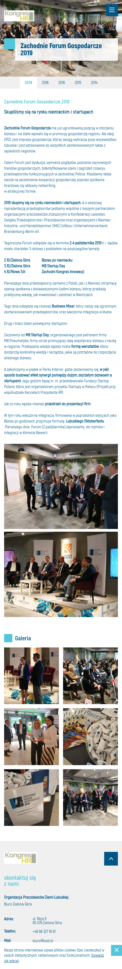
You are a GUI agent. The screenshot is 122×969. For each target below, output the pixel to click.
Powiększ (31, 675)
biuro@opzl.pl (43, 941)
